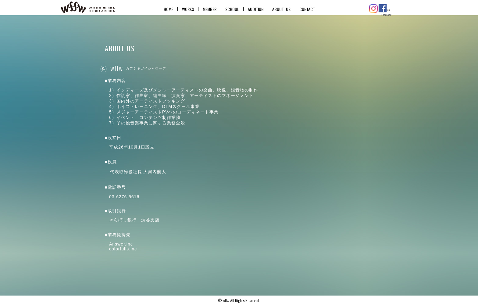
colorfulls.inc (123, 248)
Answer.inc (121, 244)
